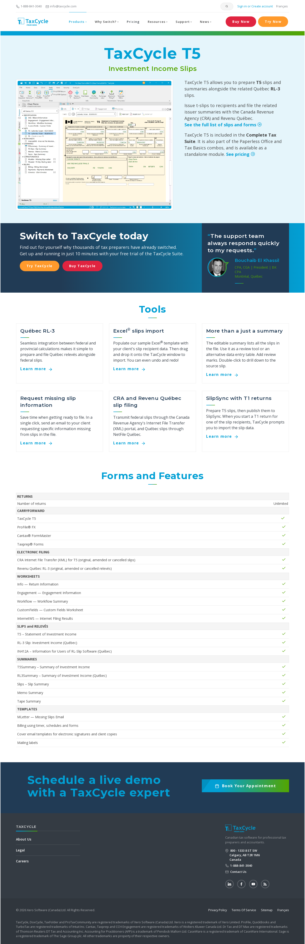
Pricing (133, 22)
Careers (22, 861)
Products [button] (76, 22)
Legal (20, 850)
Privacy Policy (217, 910)
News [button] (204, 22)
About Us (23, 839)
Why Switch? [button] (106, 22)
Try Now (273, 21)
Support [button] (182, 22)
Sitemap (267, 910)
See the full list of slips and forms (224, 125)
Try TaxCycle (39, 266)
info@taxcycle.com (61, 6)
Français (282, 6)
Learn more (38, 368)
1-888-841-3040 (29, 6)
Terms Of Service (244, 910)
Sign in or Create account (255, 6)
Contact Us (237, 872)
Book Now (245, 787)
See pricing (241, 154)
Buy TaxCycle (82, 266)
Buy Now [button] (240, 21)
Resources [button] (156, 22)
